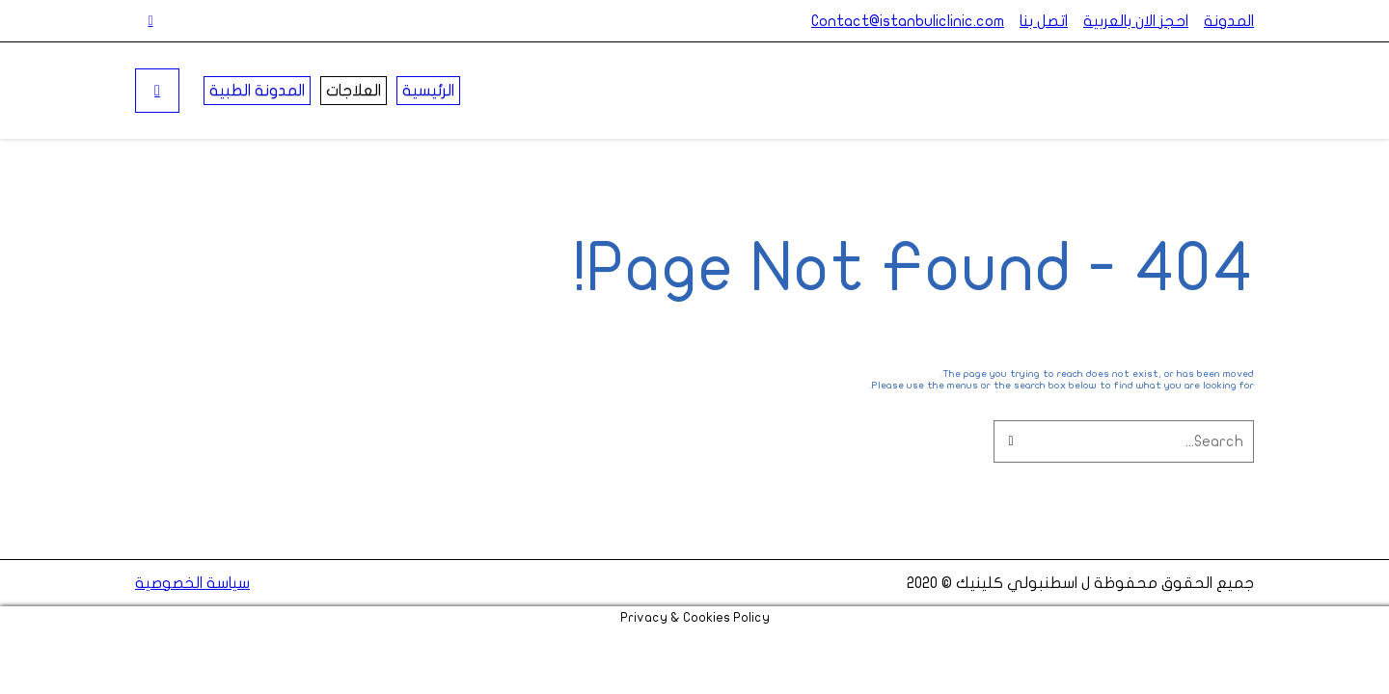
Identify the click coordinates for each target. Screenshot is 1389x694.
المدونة (1229, 21)
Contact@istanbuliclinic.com (907, 21)
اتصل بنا (1044, 21)
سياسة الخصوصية (192, 583)
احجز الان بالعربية (1135, 21)
